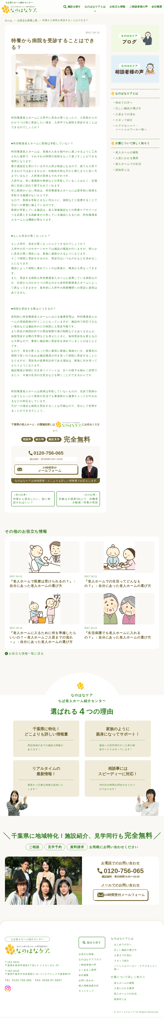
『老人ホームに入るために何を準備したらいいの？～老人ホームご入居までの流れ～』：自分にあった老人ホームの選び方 (43, 637)
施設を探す (74, 6)
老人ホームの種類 (126, 152)
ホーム (8, 20)
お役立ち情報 (117, 6)
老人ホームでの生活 (128, 164)
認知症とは (122, 169)
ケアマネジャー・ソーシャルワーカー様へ (131, 127)
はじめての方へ (123, 945)
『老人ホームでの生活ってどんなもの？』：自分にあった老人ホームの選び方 (117, 584)
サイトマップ (86, 991)
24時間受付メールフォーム (124, 895)
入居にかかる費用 (126, 158)
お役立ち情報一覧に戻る (26, 653)
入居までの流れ (125, 114)
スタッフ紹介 (124, 120)
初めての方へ (124, 102)
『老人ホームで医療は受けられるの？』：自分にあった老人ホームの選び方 (43, 584)
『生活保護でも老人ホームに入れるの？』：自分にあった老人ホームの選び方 (117, 635)
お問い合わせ (86, 980)
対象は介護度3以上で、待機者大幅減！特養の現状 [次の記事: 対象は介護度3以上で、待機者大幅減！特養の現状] (78, 498)
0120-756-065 (22, 980)
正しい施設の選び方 (128, 108)
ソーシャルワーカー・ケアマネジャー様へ (135, 968)
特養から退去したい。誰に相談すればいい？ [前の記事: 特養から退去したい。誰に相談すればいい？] (33, 498)
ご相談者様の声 (138, 6)
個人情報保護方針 (89, 986)
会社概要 (157, 6)
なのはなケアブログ (90, 959)
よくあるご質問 (87, 970)
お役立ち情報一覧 (27, 20)
